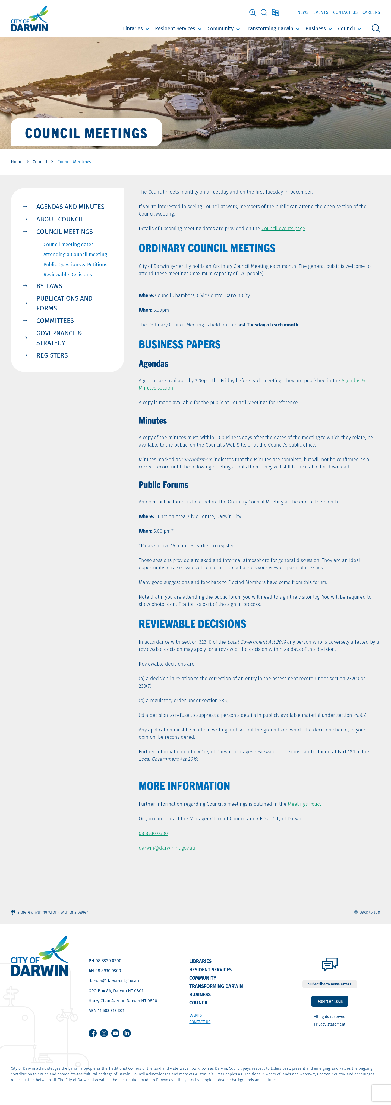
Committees (55, 320)
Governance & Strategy (59, 337)
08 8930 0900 (108, 971)
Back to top (370, 912)
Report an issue (330, 1001)
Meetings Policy (304, 804)
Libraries (133, 28)
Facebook (93, 1033)
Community (220, 28)
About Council (60, 219)
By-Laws (49, 285)
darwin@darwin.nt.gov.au (167, 847)
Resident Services (175, 28)
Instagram (104, 1033)
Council (346, 28)
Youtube (115, 1033)
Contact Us (345, 12)
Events (320, 12)
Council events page (283, 228)
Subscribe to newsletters (329, 984)
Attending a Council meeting (75, 254)
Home (17, 162)
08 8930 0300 (153, 833)
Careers (371, 12)
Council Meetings (64, 231)
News (303, 12)
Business (315, 28)
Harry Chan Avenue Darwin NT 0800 (123, 1001)
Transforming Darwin (269, 28)
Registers (52, 355)
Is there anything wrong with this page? (52, 912)
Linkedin (127, 1033)
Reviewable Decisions (67, 274)
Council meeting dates (68, 244)
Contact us (199, 1021)
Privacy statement (329, 1024)
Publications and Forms (64, 303)
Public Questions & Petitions (75, 264)
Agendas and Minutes (70, 206)
